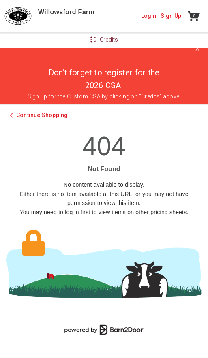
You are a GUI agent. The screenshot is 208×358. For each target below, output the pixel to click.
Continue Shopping (42, 115)
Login (149, 16)
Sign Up (171, 16)
